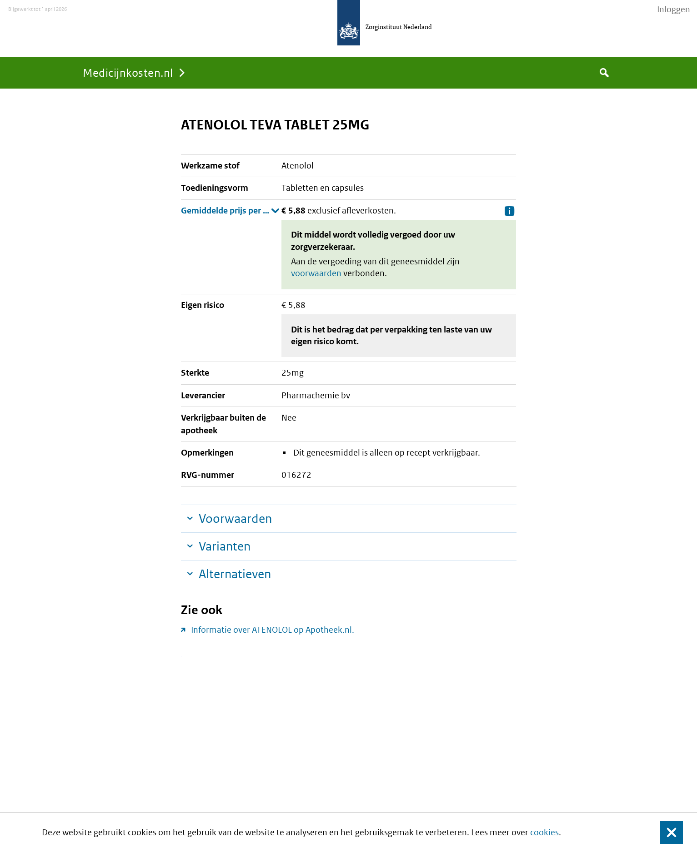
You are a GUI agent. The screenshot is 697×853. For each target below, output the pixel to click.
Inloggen (673, 9)
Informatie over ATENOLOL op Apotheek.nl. (272, 630)
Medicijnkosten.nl (128, 72)
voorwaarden (316, 273)
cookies (544, 832)
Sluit (664, 832)
